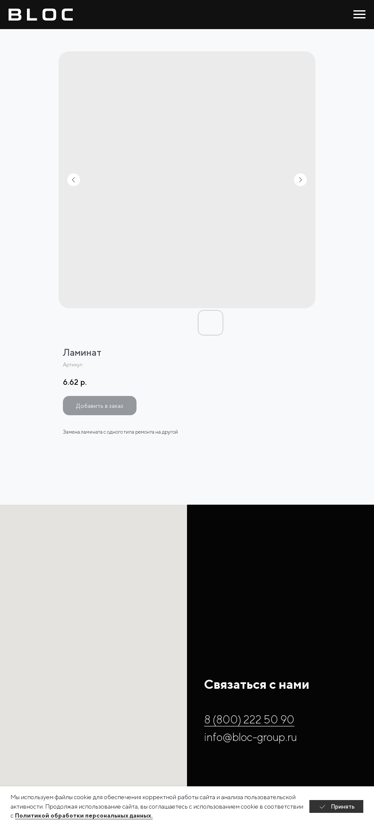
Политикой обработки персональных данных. (84, 815)
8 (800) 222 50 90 (249, 719)
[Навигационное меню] (359, 14)
